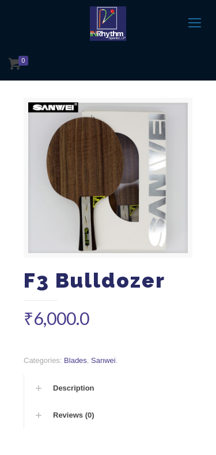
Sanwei (103, 360)
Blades (75, 360)
